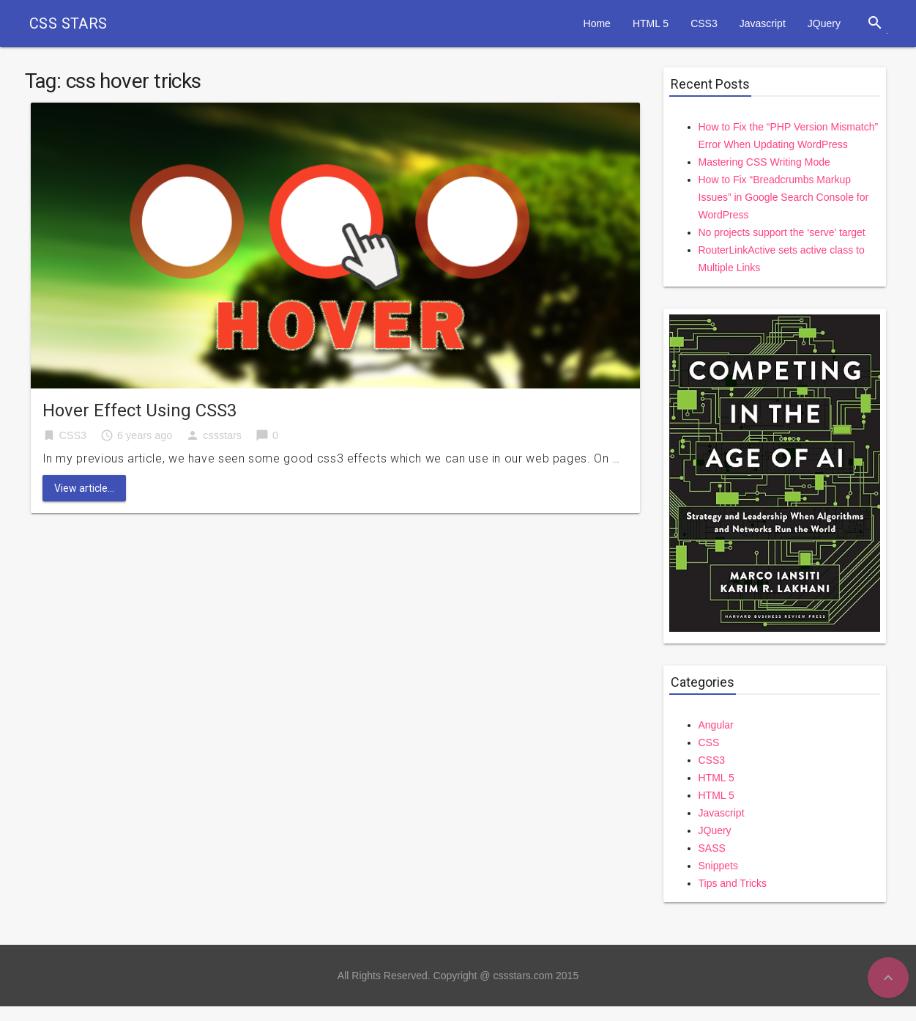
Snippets (718, 865)
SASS (712, 848)
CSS (709, 742)
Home (597, 23)
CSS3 (704, 23)
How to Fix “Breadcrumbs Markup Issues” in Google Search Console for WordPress (784, 197)
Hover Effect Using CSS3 (139, 410)
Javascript (763, 23)
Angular (716, 725)
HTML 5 (651, 23)
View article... (84, 488)
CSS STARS (68, 23)
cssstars (222, 435)
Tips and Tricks (733, 883)
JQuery (824, 23)
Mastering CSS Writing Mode (764, 162)
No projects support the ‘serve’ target (782, 232)
